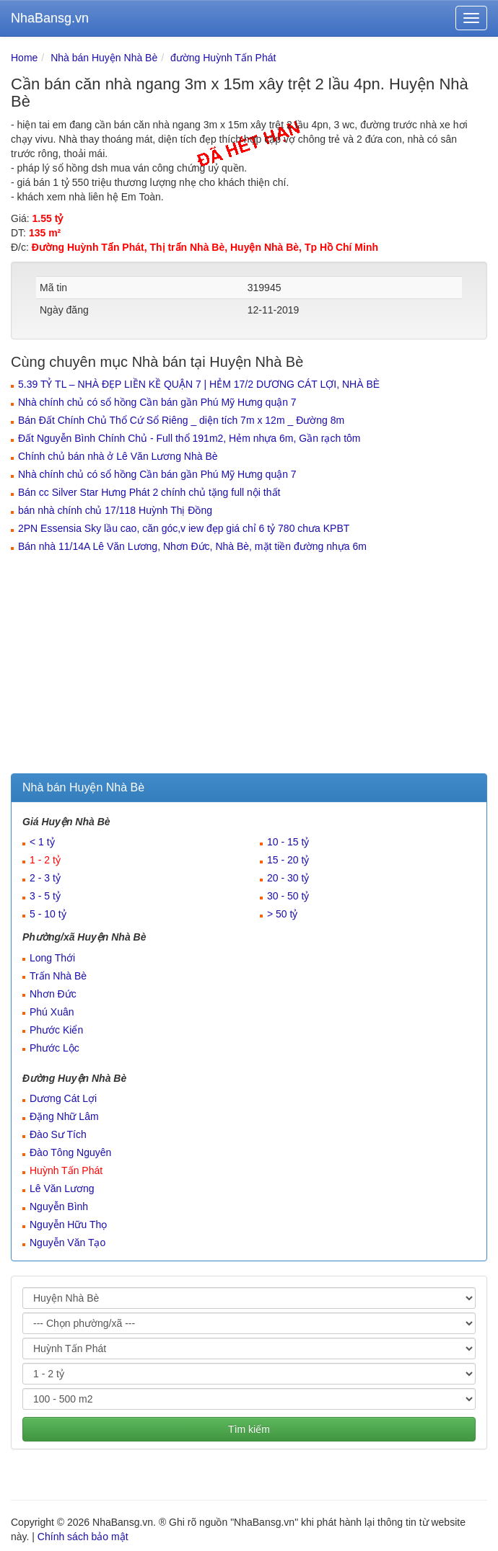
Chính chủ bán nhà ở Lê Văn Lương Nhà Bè (118, 456)
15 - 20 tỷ (288, 860)
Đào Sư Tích (58, 1134)
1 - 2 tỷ (45, 860)
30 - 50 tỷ (288, 896)
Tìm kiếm (249, 1429)
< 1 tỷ (42, 842)
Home (24, 57)
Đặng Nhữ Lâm (64, 1116)
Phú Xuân (52, 1012)
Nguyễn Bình (59, 1206)
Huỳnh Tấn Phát (66, 1170)
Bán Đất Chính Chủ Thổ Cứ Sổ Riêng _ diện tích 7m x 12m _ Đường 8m (181, 420)
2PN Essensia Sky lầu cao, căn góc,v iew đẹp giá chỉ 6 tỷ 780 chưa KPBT (183, 528)
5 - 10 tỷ (48, 914)
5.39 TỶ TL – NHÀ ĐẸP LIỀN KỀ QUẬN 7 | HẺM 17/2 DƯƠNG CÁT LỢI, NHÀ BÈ (199, 384)
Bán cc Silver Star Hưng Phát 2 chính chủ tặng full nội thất (149, 492)
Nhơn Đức (53, 994)
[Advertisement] (249, 665)
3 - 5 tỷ (45, 896)
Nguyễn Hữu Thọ (68, 1224)
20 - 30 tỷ (288, 878)
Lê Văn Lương (62, 1188)
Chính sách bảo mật (83, 1536)
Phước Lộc (54, 1048)
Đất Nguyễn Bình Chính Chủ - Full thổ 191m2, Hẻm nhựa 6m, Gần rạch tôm (189, 438)
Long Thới (52, 958)
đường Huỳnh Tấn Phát (223, 57)
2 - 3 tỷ (45, 878)
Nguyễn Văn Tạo (67, 1242)
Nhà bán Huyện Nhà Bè (104, 57)
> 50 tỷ (282, 914)
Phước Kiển (56, 1030)
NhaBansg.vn (50, 18)
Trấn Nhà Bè (58, 976)
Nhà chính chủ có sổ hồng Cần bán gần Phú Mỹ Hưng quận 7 (157, 402)
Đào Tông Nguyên (70, 1152)
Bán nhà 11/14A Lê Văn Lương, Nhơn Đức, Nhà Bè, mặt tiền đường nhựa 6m (192, 546)
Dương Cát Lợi (63, 1098)
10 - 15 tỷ (288, 842)
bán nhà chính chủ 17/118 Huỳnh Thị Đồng (115, 510)
